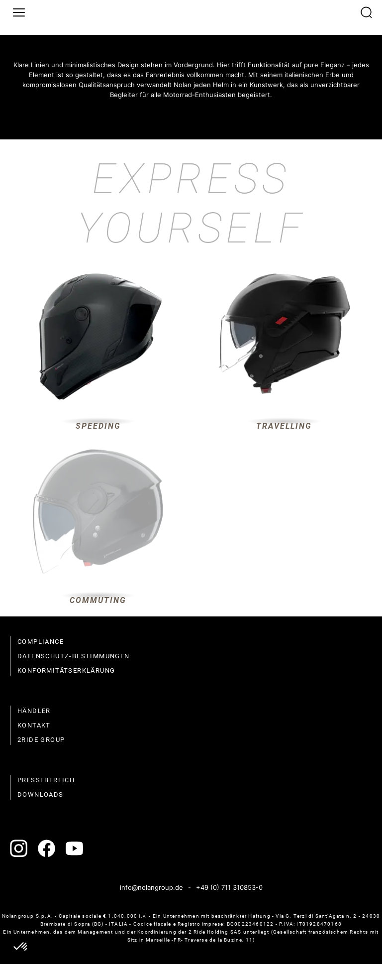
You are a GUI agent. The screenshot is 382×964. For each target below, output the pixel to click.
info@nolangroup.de (151, 887)
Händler (34, 711)
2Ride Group (41, 739)
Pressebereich (46, 780)
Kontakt (34, 725)
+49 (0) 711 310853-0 (229, 887)
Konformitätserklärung (66, 670)
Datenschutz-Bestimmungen (73, 656)
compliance (40, 641)
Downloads (40, 794)
